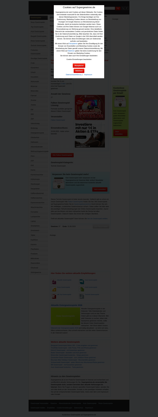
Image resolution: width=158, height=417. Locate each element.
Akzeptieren (73, 43)
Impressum (88, 74)
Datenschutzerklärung (74, 74)
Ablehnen (71, 51)
